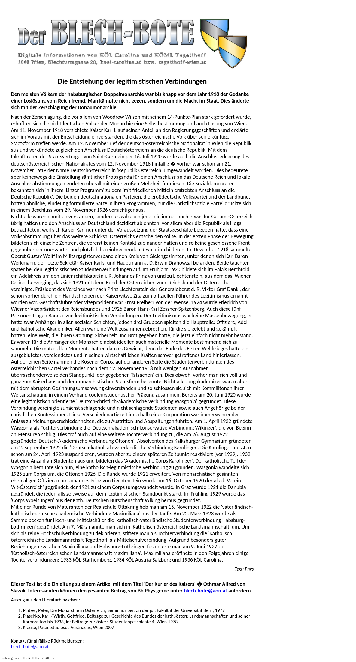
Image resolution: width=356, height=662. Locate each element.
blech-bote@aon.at (205, 590)
